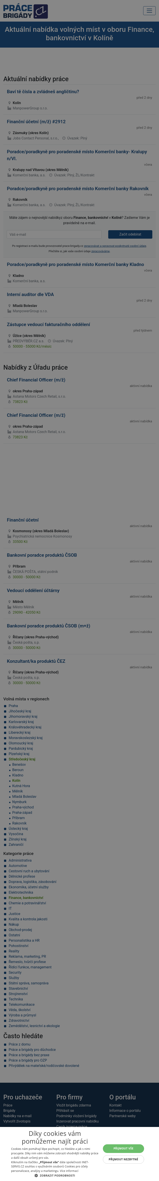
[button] (55, 1175)
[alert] (79, 590)
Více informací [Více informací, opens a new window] (69, 1171)
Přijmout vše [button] (123, 1148)
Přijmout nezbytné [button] (123, 1159)
